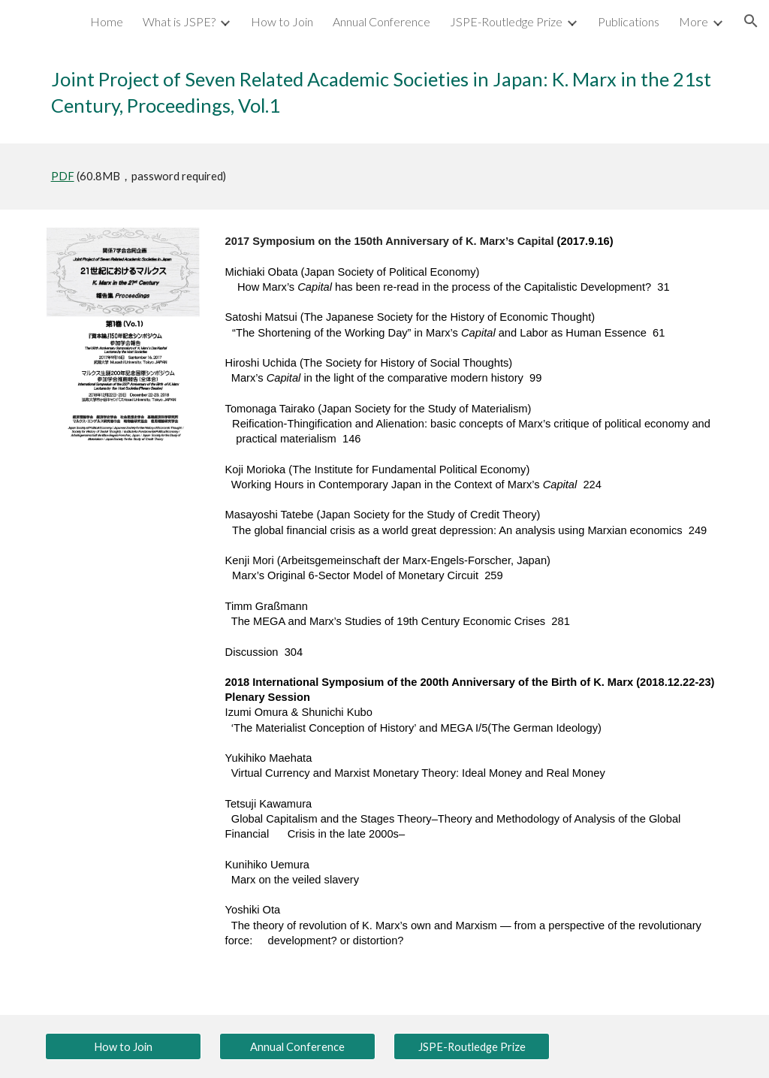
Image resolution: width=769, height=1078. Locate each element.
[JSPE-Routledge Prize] (472, 1046)
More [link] (693, 21)
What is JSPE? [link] (179, 21)
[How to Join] (123, 1046)
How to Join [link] (282, 21)
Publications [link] (628, 21)
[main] (385, 92)
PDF (62, 176)
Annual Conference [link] (381, 21)
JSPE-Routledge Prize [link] (506, 21)
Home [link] (106, 21)
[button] (751, 21)
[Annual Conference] (297, 1046)
